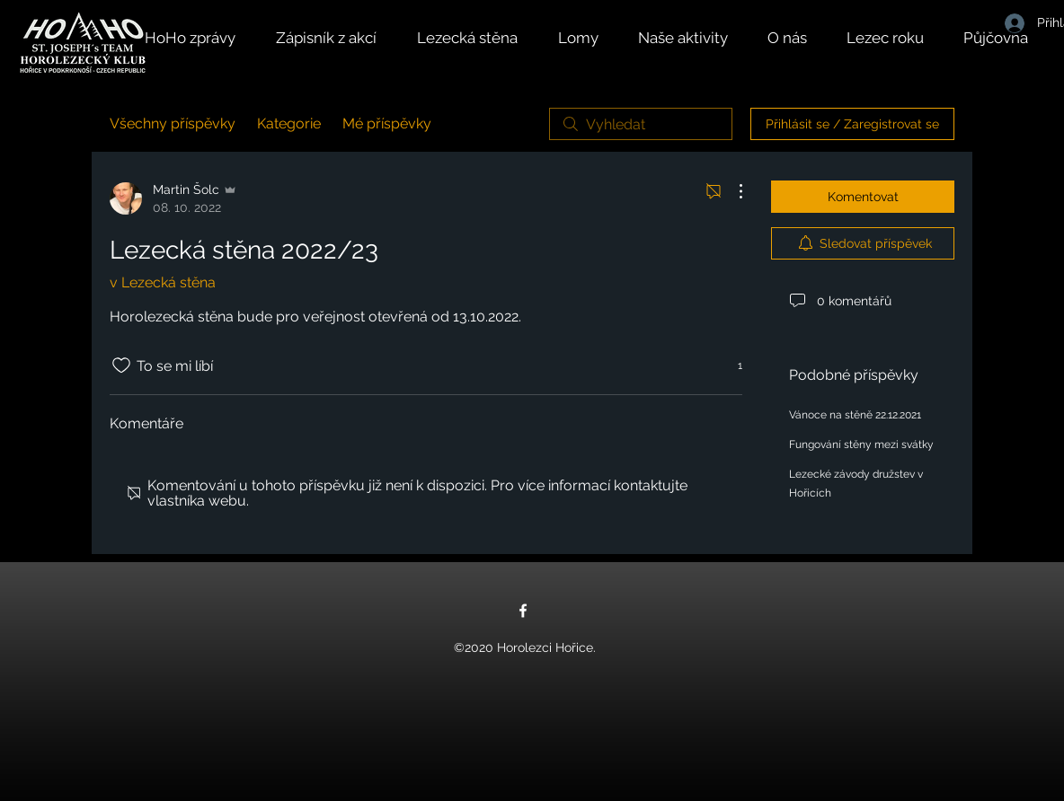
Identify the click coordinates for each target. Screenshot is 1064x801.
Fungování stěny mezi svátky (861, 444)
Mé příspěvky (386, 123)
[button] (693, 37)
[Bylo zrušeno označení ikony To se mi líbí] (121, 365)
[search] (640, 124)
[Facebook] (523, 611)
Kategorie (289, 123)
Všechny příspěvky (172, 123)
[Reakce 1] (730, 366)
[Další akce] (731, 191)
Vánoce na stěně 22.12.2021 (855, 415)
